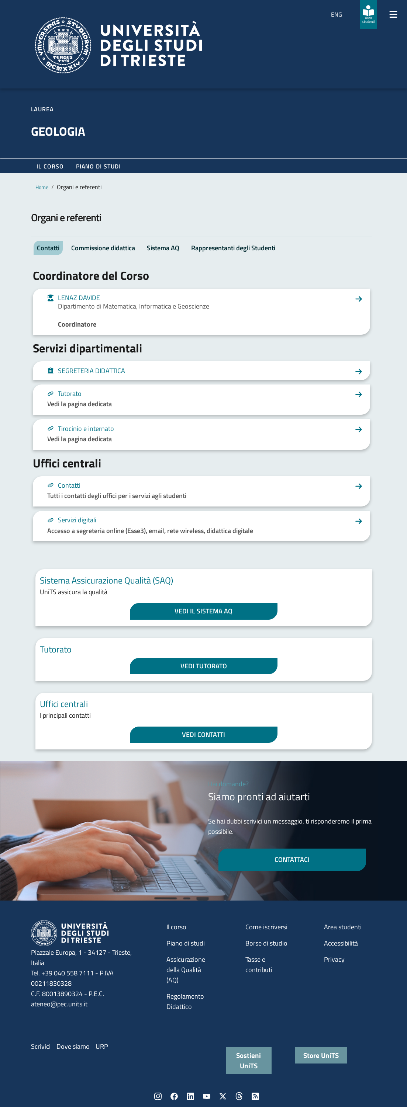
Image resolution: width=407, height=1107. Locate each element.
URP (102, 1046)
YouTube (206, 1096)
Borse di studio (266, 943)
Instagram (158, 1096)
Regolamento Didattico (185, 1001)
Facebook (174, 1096)
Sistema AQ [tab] (163, 248)
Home (41, 187)
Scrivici (41, 1046)
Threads (239, 1096)
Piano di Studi (98, 166)
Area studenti (343, 927)
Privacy (334, 959)
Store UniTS (321, 1055)
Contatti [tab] (48, 248)
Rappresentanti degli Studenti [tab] (233, 248)
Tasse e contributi (258, 964)
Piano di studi (185, 943)
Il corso (50, 166)
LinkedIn (190, 1096)
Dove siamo (73, 1046)
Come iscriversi (266, 927)
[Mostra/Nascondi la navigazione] (393, 14)
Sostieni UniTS (248, 1060)
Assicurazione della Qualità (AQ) (185, 969)
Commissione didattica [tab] (103, 248)
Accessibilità (341, 943)
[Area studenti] (368, 14)
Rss (255, 1096)
